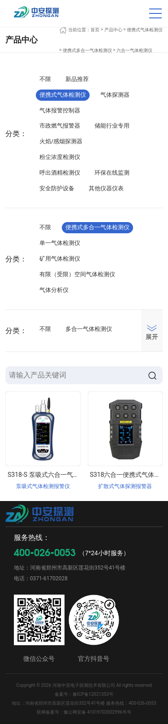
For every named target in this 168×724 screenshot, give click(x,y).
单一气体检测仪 (59, 243)
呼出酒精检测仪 (59, 172)
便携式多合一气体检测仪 (87, 50)
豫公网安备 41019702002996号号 (97, 712)
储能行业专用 (112, 125)
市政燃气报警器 (59, 125)
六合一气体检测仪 (134, 50)
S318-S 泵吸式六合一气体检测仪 (53, 474)
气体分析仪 (54, 290)
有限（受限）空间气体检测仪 (77, 274)
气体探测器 (114, 94)
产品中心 (113, 29)
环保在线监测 (112, 172)
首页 (94, 29)
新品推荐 (77, 79)
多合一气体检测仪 (88, 329)
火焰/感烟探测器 (60, 141)
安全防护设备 (56, 188)
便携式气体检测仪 (145, 29)
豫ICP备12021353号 (93, 694)
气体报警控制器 (59, 110)
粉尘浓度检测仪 (59, 157)
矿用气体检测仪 (59, 258)
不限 (45, 79)
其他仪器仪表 (106, 188)
